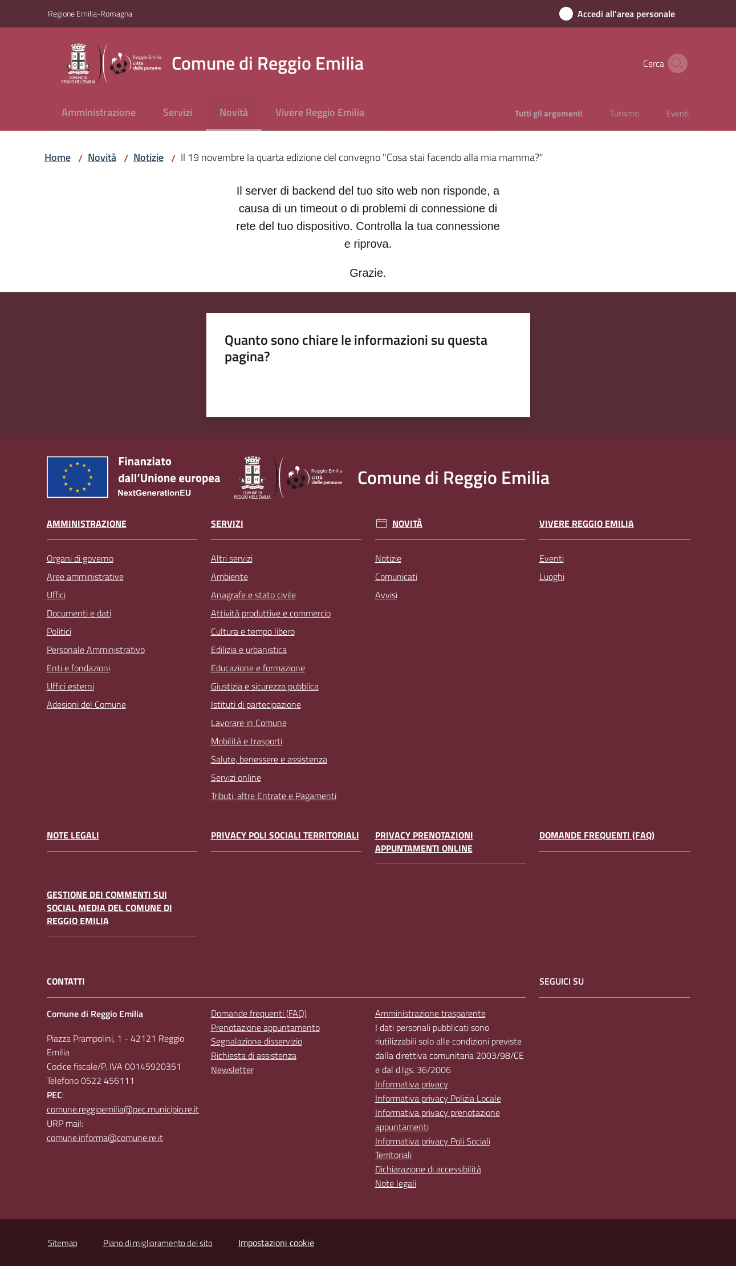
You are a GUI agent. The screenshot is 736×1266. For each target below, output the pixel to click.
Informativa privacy (411, 1084)
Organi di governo (80, 558)
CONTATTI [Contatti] (66, 981)
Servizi (227, 523)
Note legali (73, 835)
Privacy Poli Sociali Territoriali (285, 835)
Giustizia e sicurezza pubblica (265, 686)
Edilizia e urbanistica (249, 649)
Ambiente (229, 576)
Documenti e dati (79, 613)
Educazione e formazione (258, 668)
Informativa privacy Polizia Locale (438, 1098)
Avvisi (386, 595)
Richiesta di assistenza (253, 1055)
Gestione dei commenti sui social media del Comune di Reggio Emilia (109, 908)
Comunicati (396, 576)
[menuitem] (98, 113)
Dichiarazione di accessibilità (428, 1169)
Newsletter (232, 1069)
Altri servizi (232, 558)
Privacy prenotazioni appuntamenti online (424, 842)
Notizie (148, 157)
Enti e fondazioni (78, 668)
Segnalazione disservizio (256, 1041)
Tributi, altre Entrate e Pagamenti (273, 796)
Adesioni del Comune (86, 704)
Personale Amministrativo (96, 649)
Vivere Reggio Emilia (586, 523)
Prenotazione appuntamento (265, 1027)
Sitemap (63, 1242)
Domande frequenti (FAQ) (596, 835)
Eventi (551, 558)
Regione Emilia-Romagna (90, 13)
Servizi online (236, 777)
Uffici (56, 595)
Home (57, 157)
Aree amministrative (85, 576)
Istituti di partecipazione (256, 704)
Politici (59, 631)
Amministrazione (87, 523)
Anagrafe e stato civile (253, 595)
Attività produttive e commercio (271, 613)
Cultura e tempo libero (253, 631)
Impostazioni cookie (276, 1242)
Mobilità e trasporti (246, 741)
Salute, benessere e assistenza (269, 759)
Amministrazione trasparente (430, 1013)
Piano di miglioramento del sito (158, 1242)
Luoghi (551, 576)
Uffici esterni (70, 686)
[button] (675, 63)
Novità (102, 157)
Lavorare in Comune (249, 722)
